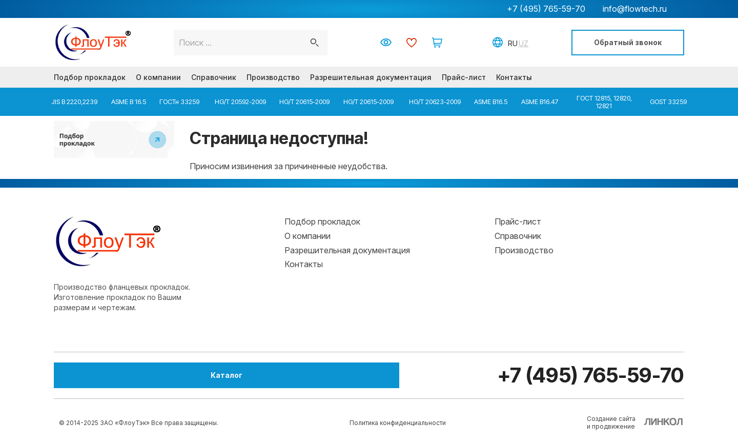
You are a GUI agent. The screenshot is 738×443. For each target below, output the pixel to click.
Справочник (213, 77)
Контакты (514, 77)
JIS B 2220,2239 (74, 101)
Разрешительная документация (371, 77)
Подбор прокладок (90, 77)
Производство (273, 77)
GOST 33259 (668, 101)
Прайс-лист (464, 77)
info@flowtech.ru (635, 9)
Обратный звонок (628, 42)
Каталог (110, 375)
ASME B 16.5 (128, 101)
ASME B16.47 (540, 101)
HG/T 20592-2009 (239, 101)
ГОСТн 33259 (179, 101)
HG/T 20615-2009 (304, 101)
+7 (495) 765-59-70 (546, 9)
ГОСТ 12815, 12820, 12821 (604, 101)
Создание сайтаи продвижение (611, 422)
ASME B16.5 (490, 101)
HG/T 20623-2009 (434, 101)
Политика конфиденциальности (398, 423)
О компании (158, 77)
